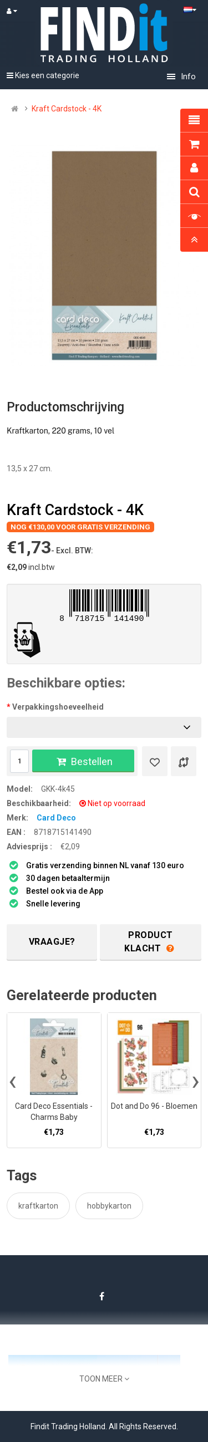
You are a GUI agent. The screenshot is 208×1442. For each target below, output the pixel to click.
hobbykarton (109, 1205)
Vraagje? (52, 941)
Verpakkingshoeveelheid (58, 706)
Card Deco (56, 817)
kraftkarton (38, 1205)
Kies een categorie (43, 75)
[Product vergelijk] (183, 761)
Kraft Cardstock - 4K (67, 109)
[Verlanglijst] (155, 761)
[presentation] (12, 1080)
